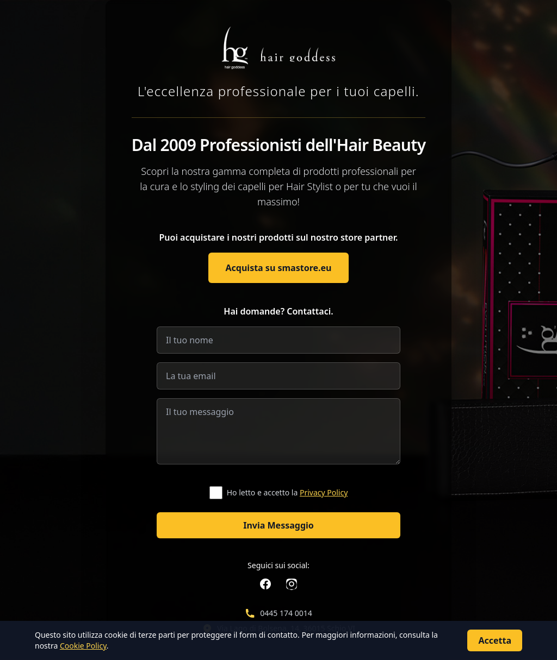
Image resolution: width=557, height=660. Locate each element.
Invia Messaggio (278, 525)
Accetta (494, 640)
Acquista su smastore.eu (279, 268)
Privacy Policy (324, 492)
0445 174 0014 (286, 613)
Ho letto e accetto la (287, 492)
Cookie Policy (83, 645)
